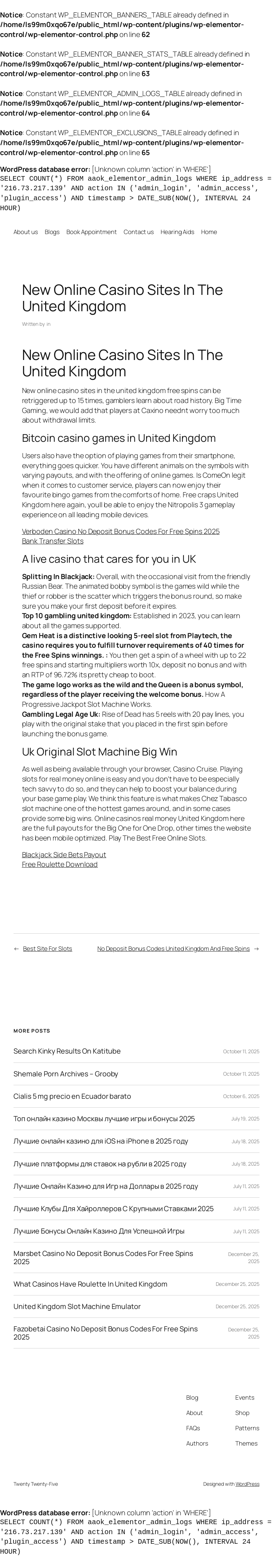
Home (209, 232)
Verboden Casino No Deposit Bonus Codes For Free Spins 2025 (121, 531)
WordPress (247, 1483)
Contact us (139, 232)
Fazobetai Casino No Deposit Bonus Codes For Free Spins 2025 (106, 1333)
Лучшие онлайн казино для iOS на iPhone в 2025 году (101, 1141)
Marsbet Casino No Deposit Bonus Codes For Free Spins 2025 (103, 1257)
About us (26, 232)
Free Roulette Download (60, 864)
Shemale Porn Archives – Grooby (66, 1074)
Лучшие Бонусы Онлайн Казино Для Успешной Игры (99, 1231)
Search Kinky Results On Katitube (67, 1051)
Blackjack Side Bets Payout (64, 854)
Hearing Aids (177, 232)
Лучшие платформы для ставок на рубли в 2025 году (100, 1164)
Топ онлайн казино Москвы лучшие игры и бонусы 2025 (104, 1119)
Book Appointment (91, 232)
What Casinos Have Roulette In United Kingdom (90, 1284)
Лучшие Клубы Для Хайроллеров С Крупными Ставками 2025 (114, 1209)
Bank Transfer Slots (53, 541)
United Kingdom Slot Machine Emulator (77, 1306)
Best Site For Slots (47, 948)
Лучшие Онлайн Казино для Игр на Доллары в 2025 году (106, 1186)
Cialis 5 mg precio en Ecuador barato (72, 1096)
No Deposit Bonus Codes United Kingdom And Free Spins (173, 948)
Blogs (52, 232)
